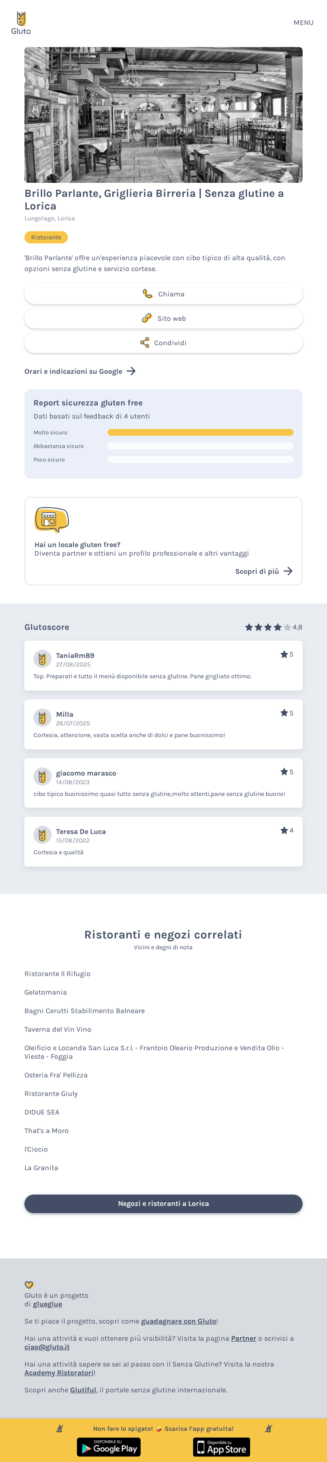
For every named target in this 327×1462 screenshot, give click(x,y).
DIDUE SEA (41, 1112)
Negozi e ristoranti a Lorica (163, 1203)
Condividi (163, 342)
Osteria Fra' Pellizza (56, 1075)
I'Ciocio (36, 1149)
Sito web (163, 318)
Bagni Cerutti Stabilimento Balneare (84, 1010)
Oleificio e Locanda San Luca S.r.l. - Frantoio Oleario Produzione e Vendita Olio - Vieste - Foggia (154, 1052)
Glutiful (83, 1390)
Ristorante (46, 237)
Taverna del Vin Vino (57, 1029)
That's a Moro (46, 1130)
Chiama (163, 294)
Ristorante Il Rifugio (57, 973)
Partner (243, 1338)
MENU (303, 22)
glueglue (47, 1304)
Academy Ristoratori (59, 1372)
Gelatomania (45, 992)
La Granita (41, 1167)
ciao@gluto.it (47, 1347)
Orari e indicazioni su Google (80, 371)
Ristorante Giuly (51, 1093)
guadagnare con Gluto (178, 1321)
